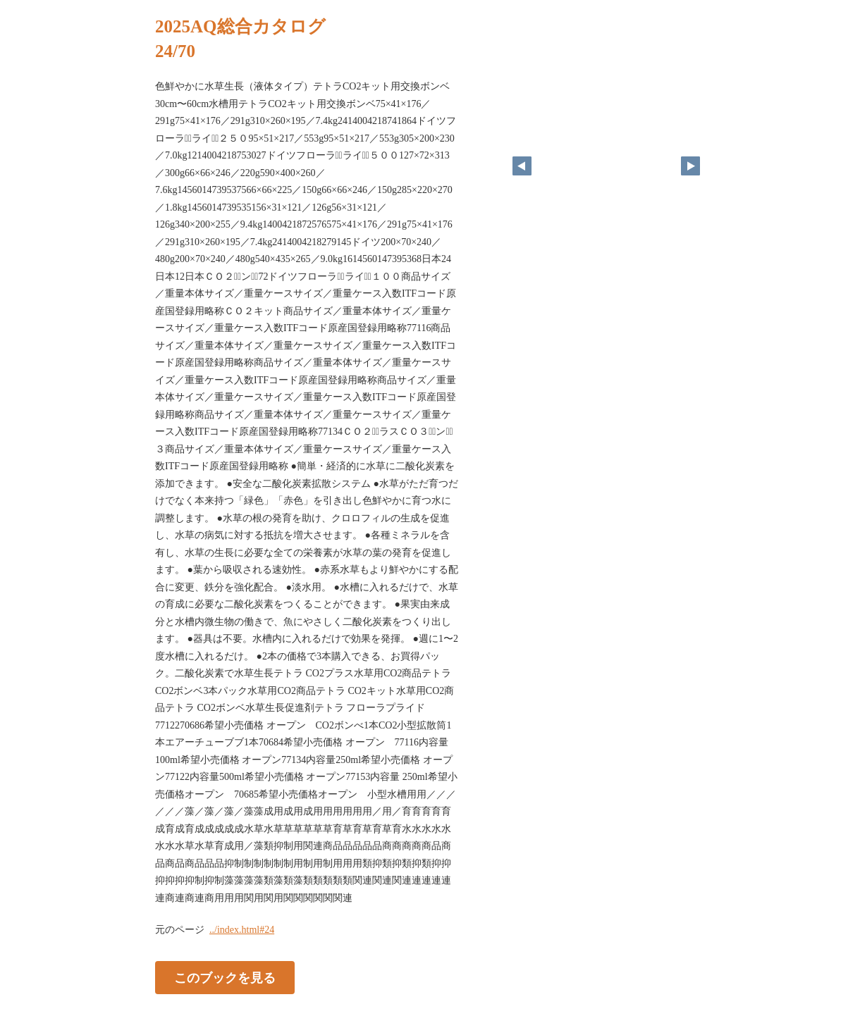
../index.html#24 (241, 929)
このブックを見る (225, 978)
